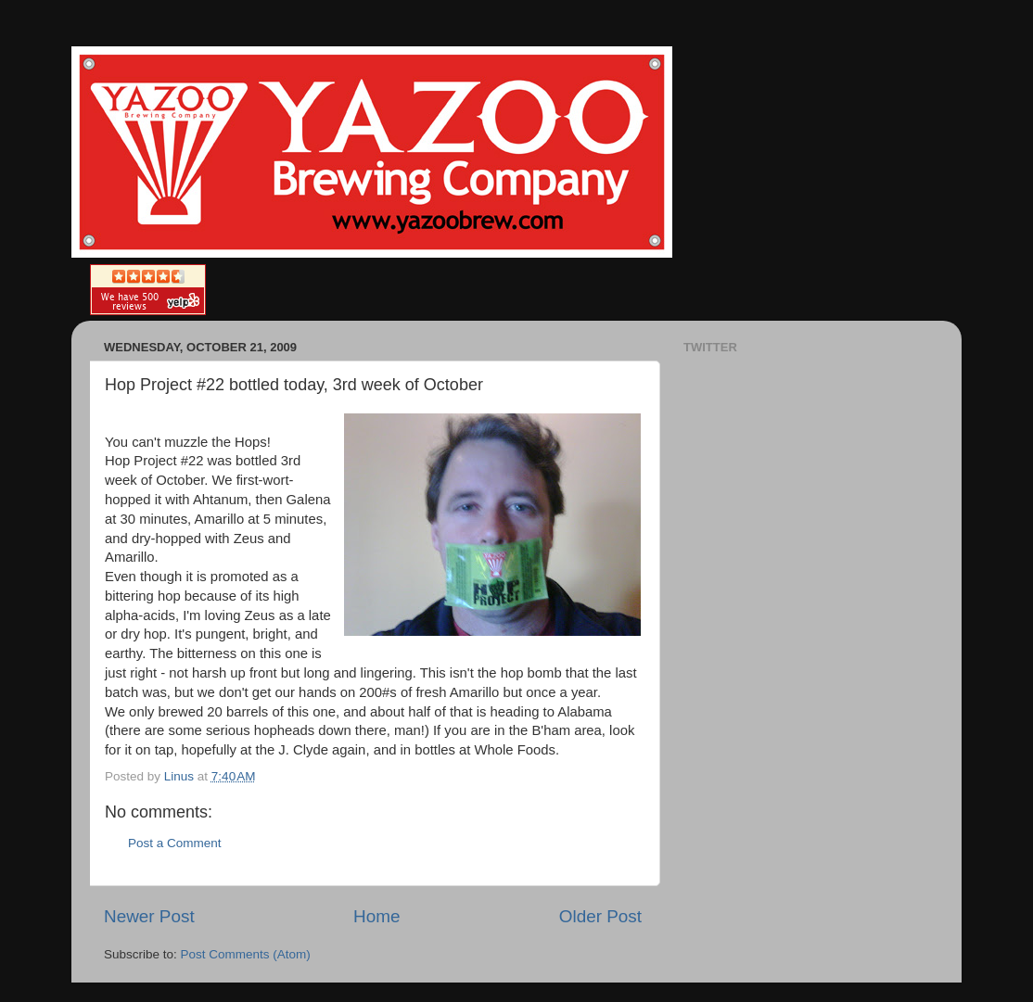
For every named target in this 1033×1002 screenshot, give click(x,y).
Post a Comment (175, 843)
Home (376, 916)
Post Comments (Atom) (246, 954)
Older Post (600, 916)
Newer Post (149, 916)
